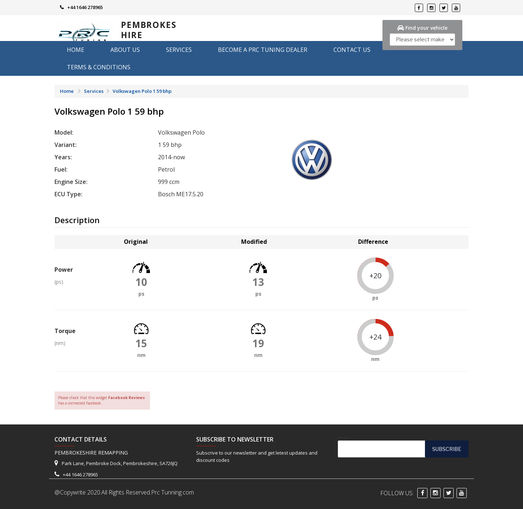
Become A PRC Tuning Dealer (262, 50)
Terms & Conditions (98, 67)
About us (125, 50)
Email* (403, 446)
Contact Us (351, 50)
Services (179, 50)
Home (75, 50)
